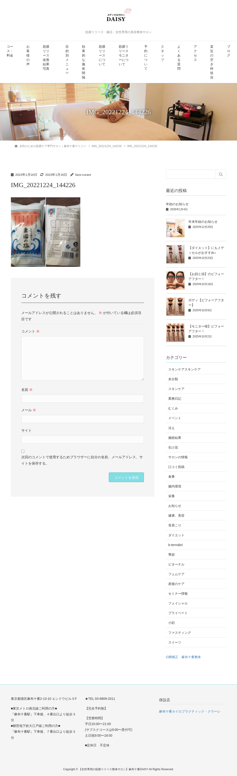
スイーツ (174, 642)
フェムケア (176, 574)
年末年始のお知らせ (203, 221)
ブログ (228, 51)
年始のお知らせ (177, 204)
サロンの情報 (178, 457)
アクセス (195, 53)
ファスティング (179, 633)
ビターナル (176, 564)
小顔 (171, 623)
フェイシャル (178, 603)
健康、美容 (176, 515)
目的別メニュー (67, 60)
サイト (26, 430)
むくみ (173, 408)
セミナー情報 (178, 593)
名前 (27, 390)
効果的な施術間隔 (83, 62)
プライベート (178, 613)
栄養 (171, 496)
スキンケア (176, 389)
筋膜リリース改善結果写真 (46, 57)
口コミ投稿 (176, 467)
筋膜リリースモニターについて (123, 55)
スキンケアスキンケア (184, 369)
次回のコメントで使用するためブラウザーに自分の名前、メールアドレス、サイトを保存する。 (82, 460)
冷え (171, 428)
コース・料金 (10, 51)
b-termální (175, 545)
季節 (171, 554)
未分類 (173, 379)
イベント (174, 418)
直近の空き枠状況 (211, 62)
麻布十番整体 (191, 657)
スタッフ (162, 53)
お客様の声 (28, 55)
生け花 (173, 447)
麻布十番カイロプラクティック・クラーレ (190, 711)
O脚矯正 (172, 657)
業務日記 (174, 398)
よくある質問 (179, 57)
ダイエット (176, 535)
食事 (171, 476)
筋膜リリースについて (102, 55)
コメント (30, 331)
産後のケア (176, 584)
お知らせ (174, 506)
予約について (145, 57)
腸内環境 (174, 486)
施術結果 (174, 438)
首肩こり (174, 525)
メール (28, 410)
